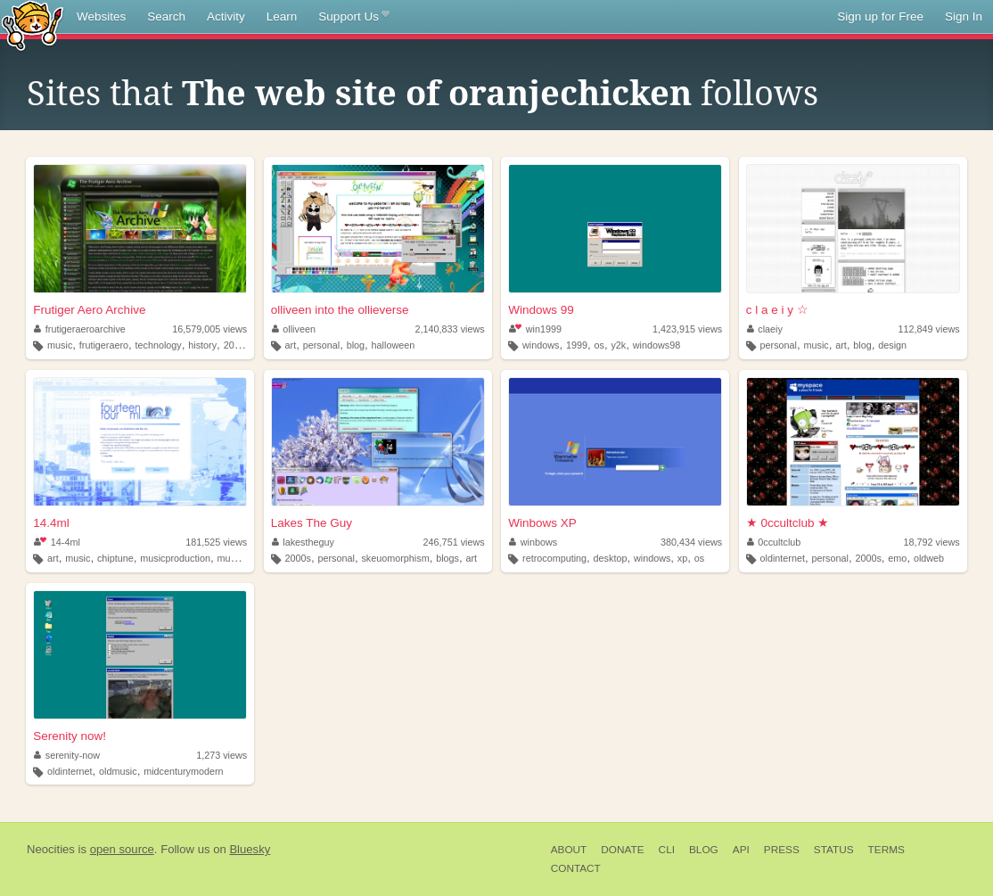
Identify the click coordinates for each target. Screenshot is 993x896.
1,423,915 (687, 329)
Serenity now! (69, 736)
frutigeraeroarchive (80, 329)
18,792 (932, 542)
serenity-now (67, 755)
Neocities (51, 849)
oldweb (929, 558)
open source (122, 849)
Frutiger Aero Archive (89, 309)
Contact (576, 868)
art (291, 345)
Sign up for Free (880, 16)
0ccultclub (774, 542)
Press (782, 849)
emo (897, 558)
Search (166, 16)
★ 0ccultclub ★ (788, 523)
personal (321, 345)
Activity (226, 16)
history (202, 345)
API (741, 849)
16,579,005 (209, 329)
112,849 (929, 329)
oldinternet (782, 558)
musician (236, 558)
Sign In (963, 16)
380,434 (691, 542)
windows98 (656, 345)
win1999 (535, 329)
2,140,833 (450, 329)
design (892, 345)
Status (834, 849)
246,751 (454, 542)
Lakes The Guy (311, 523)
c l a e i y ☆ (777, 309)
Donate (622, 849)
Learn (282, 16)
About (569, 849)
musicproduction (175, 558)
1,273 (221, 755)
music (59, 345)
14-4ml (56, 542)
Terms (886, 849)
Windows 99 (541, 309)
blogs (447, 558)
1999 (576, 345)
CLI (667, 849)
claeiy (765, 329)
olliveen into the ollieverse (340, 309)
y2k (618, 345)
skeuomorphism (395, 558)
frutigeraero (103, 345)
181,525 (216, 542)
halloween (393, 345)
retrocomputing (554, 558)
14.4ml (51, 523)
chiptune (115, 558)
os (599, 345)
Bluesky (249, 849)
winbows (533, 542)
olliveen (294, 329)
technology (158, 345)
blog (356, 345)
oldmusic (118, 771)
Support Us (353, 17)
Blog (703, 849)
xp (682, 558)
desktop (611, 558)
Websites (101, 16)
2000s (237, 345)
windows (540, 345)
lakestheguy (303, 542)
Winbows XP (542, 523)
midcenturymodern (183, 771)
